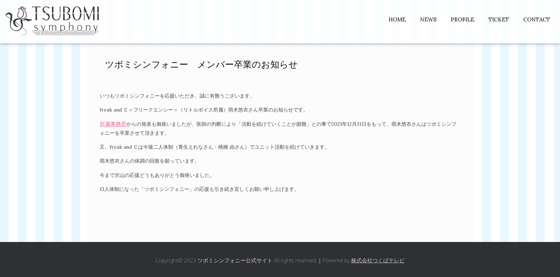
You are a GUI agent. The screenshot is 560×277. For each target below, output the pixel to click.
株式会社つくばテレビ (378, 260)
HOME (397, 19)
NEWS (428, 19)
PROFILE (462, 19)
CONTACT (536, 19)
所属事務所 (113, 123)
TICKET (499, 19)
